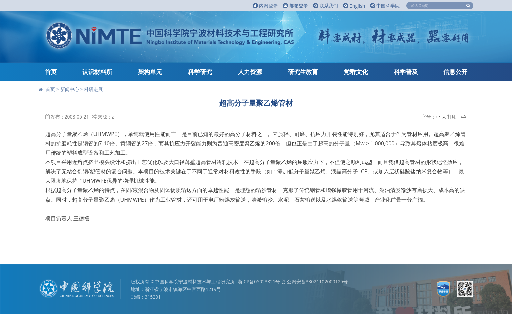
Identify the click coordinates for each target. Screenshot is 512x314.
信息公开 (455, 72)
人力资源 (250, 72)
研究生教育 (303, 72)
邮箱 (295, 5)
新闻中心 (69, 89)
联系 (325, 5)
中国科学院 (385, 5)
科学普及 (406, 72)
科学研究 (200, 72)
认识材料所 (97, 72)
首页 (51, 72)
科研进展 (93, 89)
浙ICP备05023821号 (259, 281)
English (354, 6)
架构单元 (150, 72)
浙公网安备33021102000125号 (315, 281)
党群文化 (356, 72)
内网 (265, 5)
